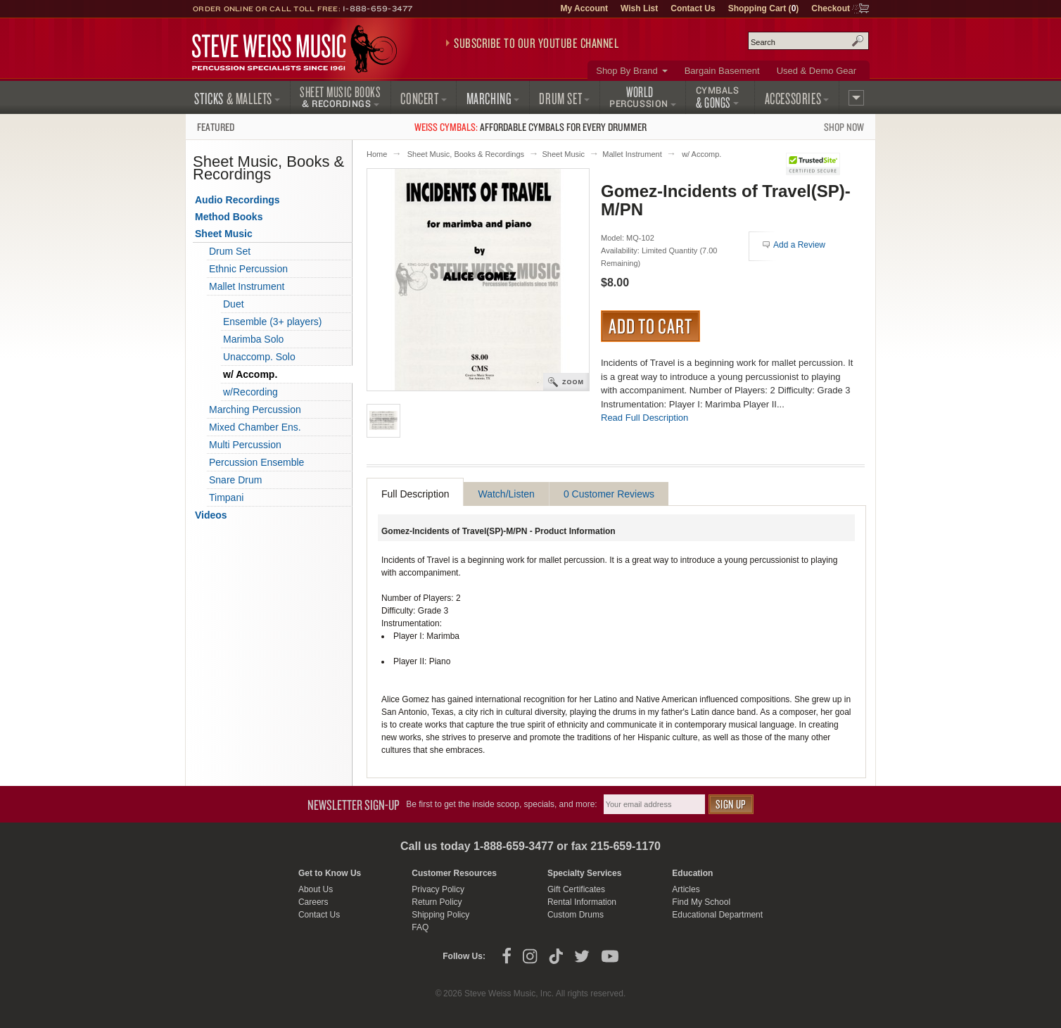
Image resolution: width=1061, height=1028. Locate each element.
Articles (685, 889)
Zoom (573, 382)
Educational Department (717, 915)
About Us (315, 889)
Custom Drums (575, 915)
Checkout (830, 8)
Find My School (701, 902)
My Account (584, 8)
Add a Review (799, 245)
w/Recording (250, 392)
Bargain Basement (722, 70)
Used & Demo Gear (816, 70)
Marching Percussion (255, 409)
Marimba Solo (253, 339)
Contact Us (693, 8)
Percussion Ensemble (256, 462)
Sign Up (731, 804)
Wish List (639, 8)
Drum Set (229, 251)
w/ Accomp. (701, 154)
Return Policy (437, 902)
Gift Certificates (576, 889)
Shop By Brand (626, 70)
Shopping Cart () (763, 8)
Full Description (415, 494)
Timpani (226, 497)
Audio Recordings (237, 199)
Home (377, 154)
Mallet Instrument (631, 154)
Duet (233, 304)
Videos (211, 515)
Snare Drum (235, 480)
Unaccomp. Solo (259, 356)
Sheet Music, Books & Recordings (465, 154)
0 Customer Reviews (609, 494)
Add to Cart (650, 325)
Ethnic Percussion (248, 268)
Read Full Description (644, 417)
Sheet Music (563, 154)
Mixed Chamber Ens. (255, 427)
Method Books (228, 216)
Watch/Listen (506, 494)
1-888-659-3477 (378, 8)
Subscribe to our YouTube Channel (536, 43)
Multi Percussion (245, 444)
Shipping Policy (440, 915)
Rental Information (581, 902)
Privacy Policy (438, 889)
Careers (313, 902)
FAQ (420, 927)
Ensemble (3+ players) (272, 321)
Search (857, 40)
